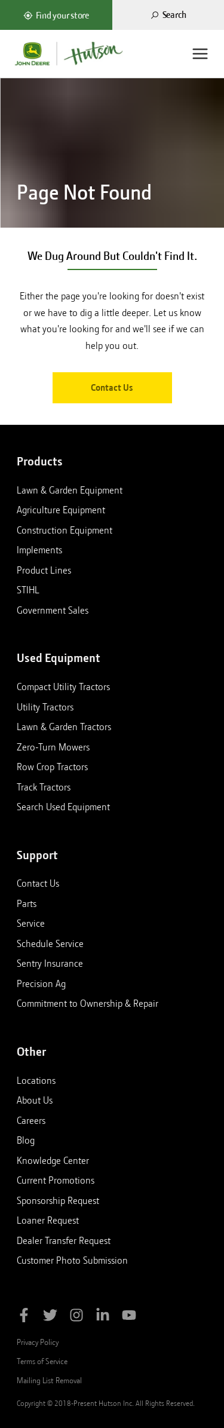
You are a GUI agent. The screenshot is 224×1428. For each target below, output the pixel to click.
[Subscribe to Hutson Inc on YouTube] (129, 1317)
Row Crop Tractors (52, 767)
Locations (36, 1080)
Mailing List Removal (49, 1380)
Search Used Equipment (63, 807)
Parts (26, 903)
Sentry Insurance (50, 963)
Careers (31, 1120)
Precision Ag (41, 983)
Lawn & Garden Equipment (69, 490)
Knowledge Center (53, 1160)
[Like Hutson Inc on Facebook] (24, 1317)
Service (31, 923)
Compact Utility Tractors (63, 686)
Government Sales (52, 610)
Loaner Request (48, 1220)
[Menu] (200, 54)
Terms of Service (42, 1361)
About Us (35, 1100)
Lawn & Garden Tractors (64, 727)
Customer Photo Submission (72, 1260)
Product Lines (44, 570)
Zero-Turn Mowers (53, 747)
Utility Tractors (45, 707)
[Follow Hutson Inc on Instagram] (76, 1317)
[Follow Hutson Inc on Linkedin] (103, 1317)
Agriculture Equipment (61, 510)
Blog (26, 1140)
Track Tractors (43, 787)
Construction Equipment (64, 530)
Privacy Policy (38, 1342)
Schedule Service (50, 943)
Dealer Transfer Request (64, 1240)
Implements (39, 550)
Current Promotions (55, 1180)
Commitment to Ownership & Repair (87, 1003)
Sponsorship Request (58, 1200)
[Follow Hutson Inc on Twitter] (50, 1317)
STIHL (28, 590)
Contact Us (112, 387)
